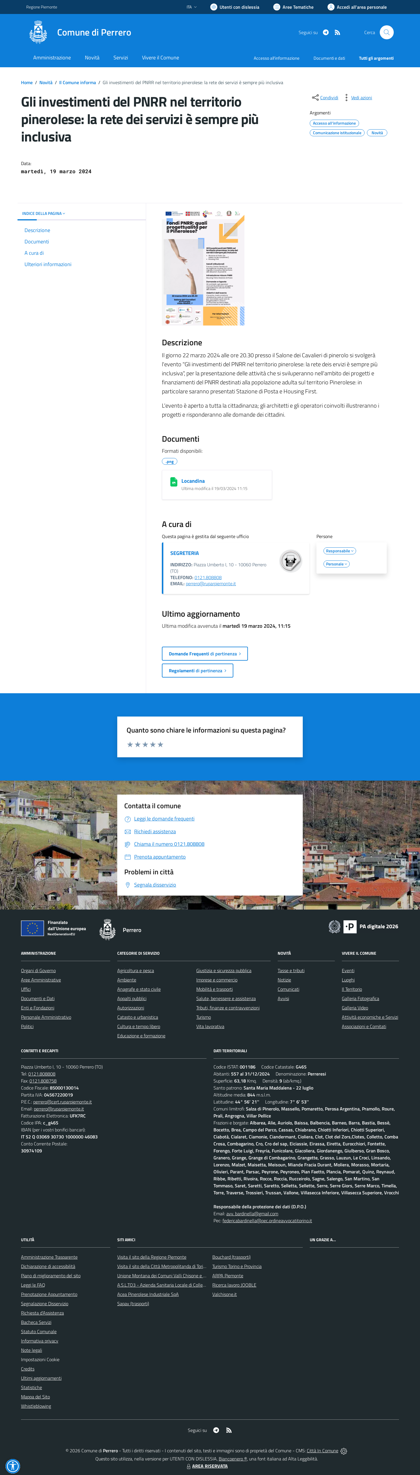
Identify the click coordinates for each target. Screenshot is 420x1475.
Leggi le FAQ (33, 1284)
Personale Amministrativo (46, 1017)
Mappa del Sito (35, 1396)
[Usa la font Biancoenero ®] (234, 7)
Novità (45, 82)
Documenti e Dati (38, 998)
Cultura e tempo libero (138, 1026)
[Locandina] (173, 482)
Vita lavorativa (210, 1026)
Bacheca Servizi (36, 1322)
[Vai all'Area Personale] (357, 7)
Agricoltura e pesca (135, 970)
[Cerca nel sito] (387, 32)
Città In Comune (322, 1450)
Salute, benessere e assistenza (226, 998)
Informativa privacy (39, 1340)
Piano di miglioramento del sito (50, 1275)
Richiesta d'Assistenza (42, 1312)
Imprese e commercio (216, 979)
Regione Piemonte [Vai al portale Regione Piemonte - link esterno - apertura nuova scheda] (41, 7)
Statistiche (31, 1387)
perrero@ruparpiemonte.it (211, 583)
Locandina (193, 481)
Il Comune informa (77, 82)
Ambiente (126, 979)
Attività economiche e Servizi (370, 1017)
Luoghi (348, 979)
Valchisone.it (224, 1294)
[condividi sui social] (325, 97)
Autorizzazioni (130, 1007)
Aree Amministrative (41, 979)
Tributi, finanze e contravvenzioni (228, 1007)
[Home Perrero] (78, 32)
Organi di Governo (38, 970)
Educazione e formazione (141, 1035)
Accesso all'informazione (277, 58)
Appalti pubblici (131, 998)
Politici (27, 1026)
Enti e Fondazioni (37, 1007)
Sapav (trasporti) (133, 1303)
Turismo (203, 1017)
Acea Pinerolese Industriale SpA (148, 1294)
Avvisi (283, 998)
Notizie (284, 979)
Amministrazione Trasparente (49, 1256)
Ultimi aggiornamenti (41, 1378)
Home (27, 82)
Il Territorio (352, 989)
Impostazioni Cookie (40, 1359)
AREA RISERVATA (206, 1465)
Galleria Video (355, 1007)
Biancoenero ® (233, 1458)
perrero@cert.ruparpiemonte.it (62, 1101)
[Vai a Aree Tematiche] (293, 7)
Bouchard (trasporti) (231, 1256)
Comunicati (288, 989)
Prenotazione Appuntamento (49, 1294)
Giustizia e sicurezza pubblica (223, 970)
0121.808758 (43, 1080)
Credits (27, 1368)
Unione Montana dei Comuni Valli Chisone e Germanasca (172, 1275)
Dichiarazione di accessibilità (48, 1266)
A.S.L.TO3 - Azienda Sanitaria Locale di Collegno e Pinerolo (173, 1284)
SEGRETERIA (184, 553)
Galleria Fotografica (360, 998)
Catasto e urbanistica (137, 1017)
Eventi (348, 970)
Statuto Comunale (39, 1331)
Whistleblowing (36, 1406)
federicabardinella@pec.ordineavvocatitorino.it (267, 1220)
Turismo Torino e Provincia (237, 1266)
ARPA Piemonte (227, 1275)
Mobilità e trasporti (214, 989)
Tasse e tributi (291, 970)
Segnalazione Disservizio (44, 1303)
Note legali (31, 1350)
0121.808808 (208, 577)
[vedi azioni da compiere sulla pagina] (357, 97)
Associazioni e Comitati (364, 1026)
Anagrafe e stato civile (139, 989)
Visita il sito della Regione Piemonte (151, 1256)
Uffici (26, 989)
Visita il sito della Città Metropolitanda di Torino (162, 1266)
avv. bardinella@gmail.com (252, 1213)
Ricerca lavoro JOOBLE (234, 1284)
